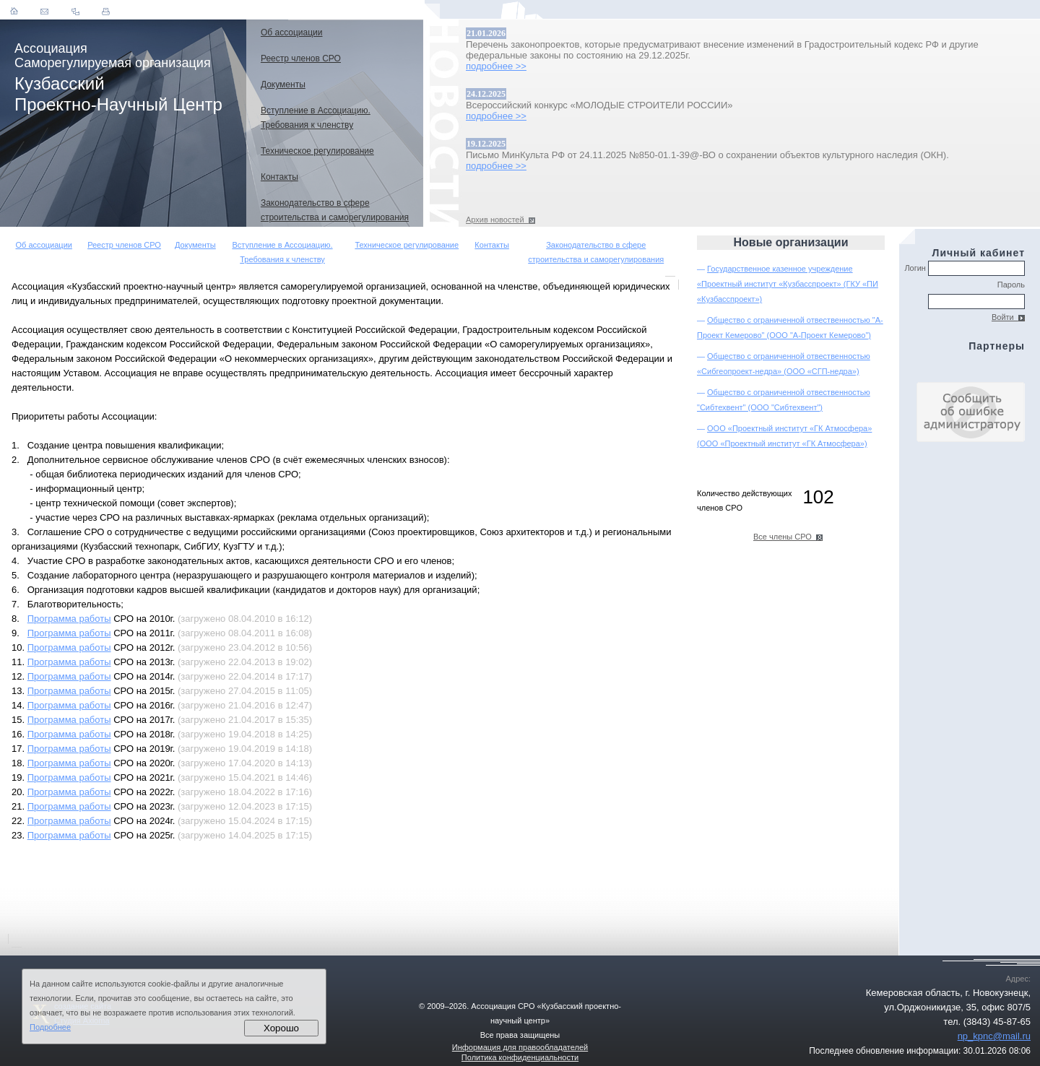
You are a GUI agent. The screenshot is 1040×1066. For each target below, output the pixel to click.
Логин (964, 268)
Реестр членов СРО (124, 244)
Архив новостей (500, 219)
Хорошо (281, 1028)
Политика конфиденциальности (520, 1057)
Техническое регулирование (407, 244)
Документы (195, 244)
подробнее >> (496, 66)
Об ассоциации (44, 244)
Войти (1008, 317)
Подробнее (50, 1027)
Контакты (491, 244)
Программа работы (69, 618)
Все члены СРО (788, 536)
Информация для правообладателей (520, 1047)
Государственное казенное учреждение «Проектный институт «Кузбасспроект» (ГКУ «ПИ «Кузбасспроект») (787, 283)
